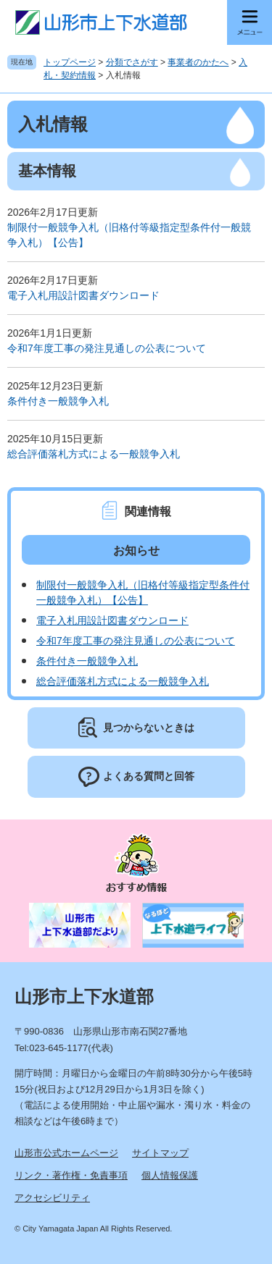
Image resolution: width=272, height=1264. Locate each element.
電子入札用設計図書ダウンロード (83, 295)
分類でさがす (132, 62)
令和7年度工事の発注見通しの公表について (106, 348)
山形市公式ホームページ (66, 1152)
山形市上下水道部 (84, 996)
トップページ (70, 62)
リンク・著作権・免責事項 (71, 1175)
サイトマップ (160, 1152)
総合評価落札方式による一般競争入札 (93, 454)
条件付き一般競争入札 (58, 401)
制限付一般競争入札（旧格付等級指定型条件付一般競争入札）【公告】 (129, 235)
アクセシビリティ (52, 1197)
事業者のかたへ (198, 62)
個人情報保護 (169, 1175)
